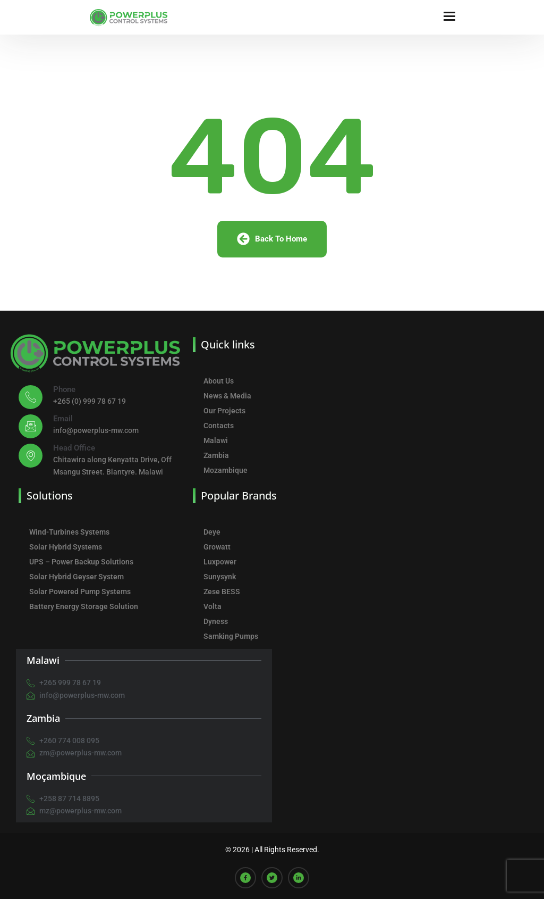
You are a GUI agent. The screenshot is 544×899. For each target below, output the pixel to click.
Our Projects (224, 410)
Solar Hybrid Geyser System (76, 576)
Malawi (215, 440)
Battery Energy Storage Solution (83, 606)
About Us (218, 381)
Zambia (216, 455)
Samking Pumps (230, 636)
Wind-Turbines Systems (69, 532)
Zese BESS (221, 591)
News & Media (227, 396)
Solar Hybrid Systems (65, 547)
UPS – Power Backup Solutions (81, 561)
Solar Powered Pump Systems (80, 591)
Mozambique (225, 470)
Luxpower (219, 561)
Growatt (217, 547)
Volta (212, 606)
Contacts (218, 425)
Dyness (215, 621)
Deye (211, 532)
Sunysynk (219, 576)
